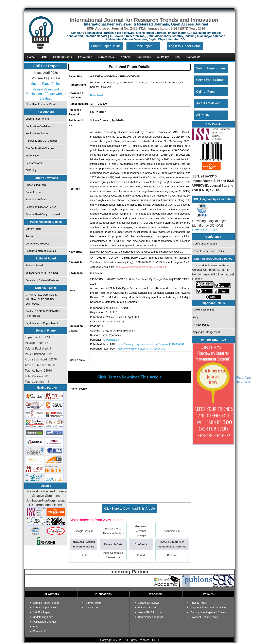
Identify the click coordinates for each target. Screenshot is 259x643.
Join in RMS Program (150, 612)
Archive (30, 236)
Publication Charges (37, 133)
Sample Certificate (36, 199)
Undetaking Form (43, 617)
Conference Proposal (38, 243)
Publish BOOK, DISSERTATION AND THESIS (43, 313)
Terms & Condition (204, 309)
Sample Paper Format (46, 602)
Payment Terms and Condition (208, 607)
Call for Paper (206, 92)
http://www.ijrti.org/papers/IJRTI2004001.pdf (141, 266)
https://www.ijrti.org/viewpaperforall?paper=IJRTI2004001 (151, 344)
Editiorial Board (147, 607)
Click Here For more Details (41, 104)
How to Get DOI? (204, 230)
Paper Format (34, 192)
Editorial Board (34, 265)
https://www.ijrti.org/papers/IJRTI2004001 (141, 348)
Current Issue (33, 228)
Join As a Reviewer (149, 602)
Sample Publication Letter (41, 206)
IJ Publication (111, 339)
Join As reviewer (208, 103)
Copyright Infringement (206, 332)
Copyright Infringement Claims (208, 612)
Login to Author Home (185, 46)
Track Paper (143, 46)
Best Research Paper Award (42, 323)
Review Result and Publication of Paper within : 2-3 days (46, 93)
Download (96, 95)
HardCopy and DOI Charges (41, 140)
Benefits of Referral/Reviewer (43, 280)
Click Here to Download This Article (129, 508)
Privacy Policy (201, 324)
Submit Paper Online (106, 46)
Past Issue (92, 607)
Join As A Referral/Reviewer (42, 272)
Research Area (34, 163)
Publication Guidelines (39, 126)
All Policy (31, 170)
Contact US (39, 631)
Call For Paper (46, 66)
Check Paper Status (210, 80)
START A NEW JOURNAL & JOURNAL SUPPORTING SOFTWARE (41, 299)
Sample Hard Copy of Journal (43, 214)
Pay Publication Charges (40, 148)
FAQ (195, 317)
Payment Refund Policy (204, 617)
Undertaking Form (36, 184)
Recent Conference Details (41, 250)
